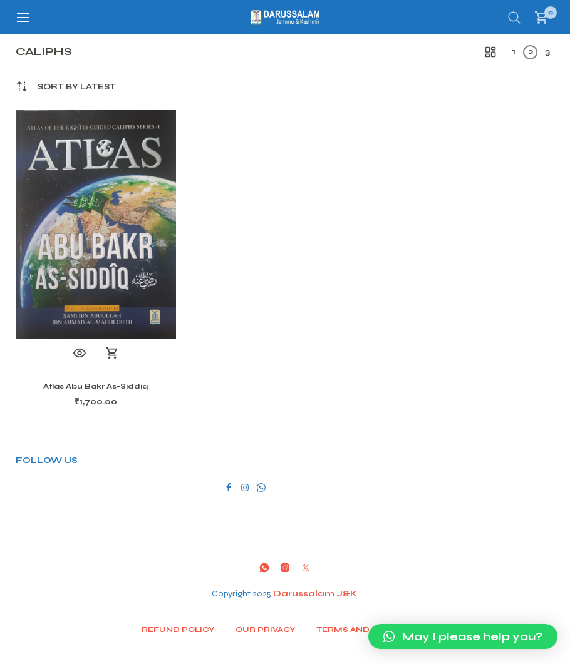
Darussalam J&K (315, 593)
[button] (462, 636)
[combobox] (77, 87)
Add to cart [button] (112, 354)
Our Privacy (265, 629)
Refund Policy (178, 629)
